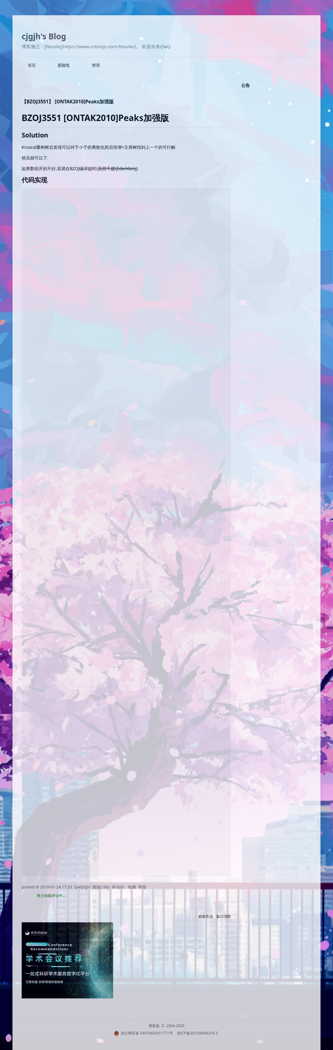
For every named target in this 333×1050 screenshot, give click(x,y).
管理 (96, 65)
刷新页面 (206, 916)
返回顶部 (223, 916)
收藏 (132, 887)
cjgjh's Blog (44, 36)
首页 (32, 65)
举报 (142, 887)
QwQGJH (82, 887)
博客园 (154, 1025)
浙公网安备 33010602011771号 (143, 1033)
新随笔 (64, 65)
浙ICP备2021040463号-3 (197, 1033)
